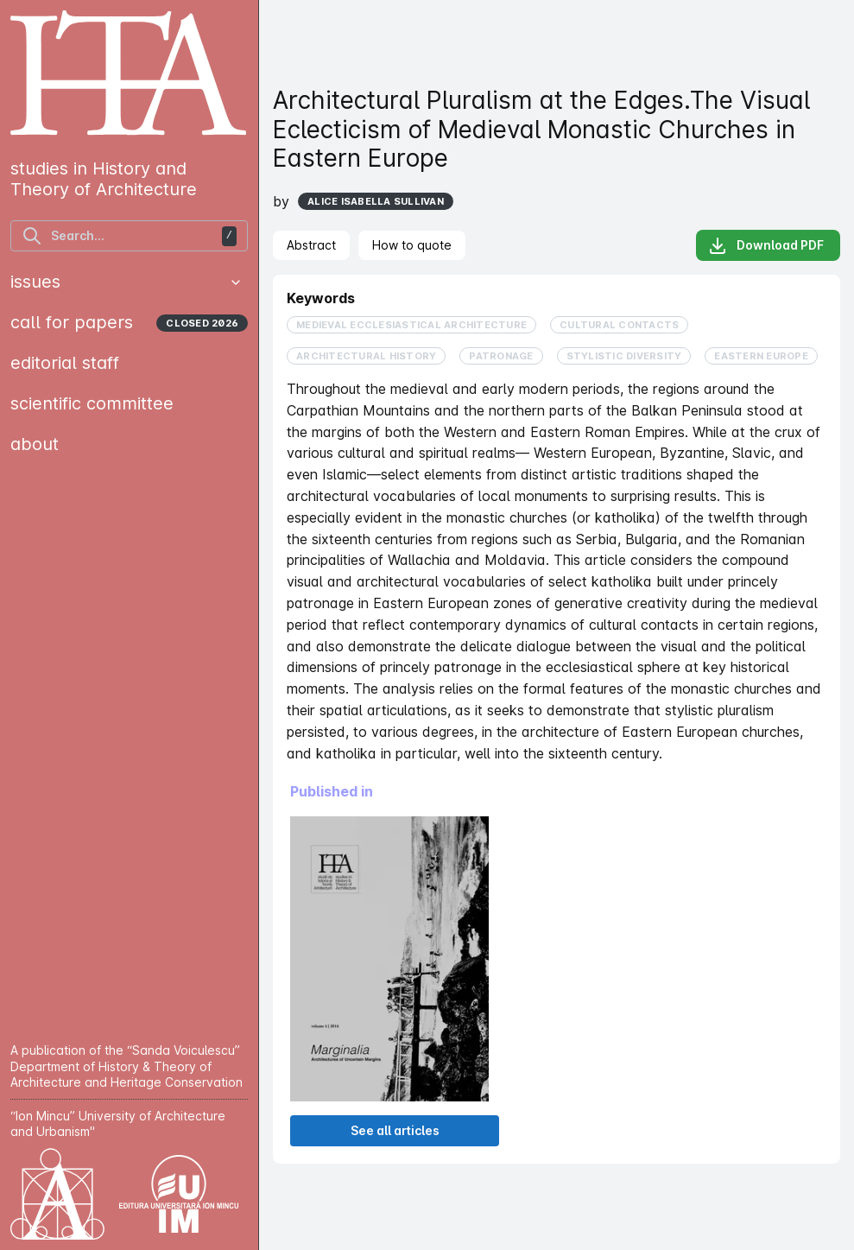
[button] (236, 282)
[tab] (311, 245)
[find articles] (129, 235)
